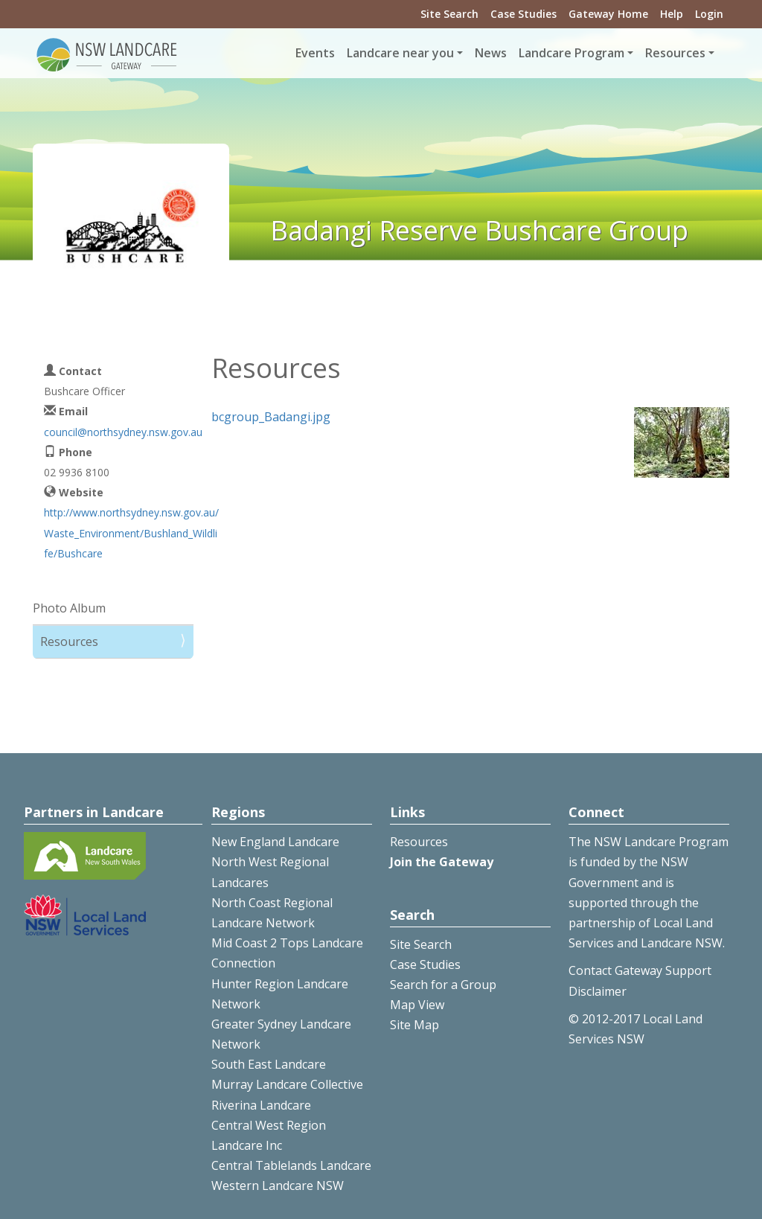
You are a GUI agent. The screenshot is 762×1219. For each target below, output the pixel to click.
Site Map (414, 1025)
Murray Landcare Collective (287, 1084)
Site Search (449, 14)
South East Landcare (268, 1064)
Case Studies (523, 14)
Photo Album (69, 608)
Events (315, 53)
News (491, 53)
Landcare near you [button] (400, 53)
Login (709, 14)
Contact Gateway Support (640, 970)
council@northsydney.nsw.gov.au (123, 432)
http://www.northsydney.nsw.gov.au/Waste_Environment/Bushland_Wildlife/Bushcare (131, 532)
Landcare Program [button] (571, 53)
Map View (417, 1004)
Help (671, 14)
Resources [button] (675, 53)
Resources (69, 641)
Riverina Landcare (261, 1105)
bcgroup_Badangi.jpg (270, 417)
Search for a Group (443, 984)
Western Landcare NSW (277, 1185)
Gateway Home (608, 14)
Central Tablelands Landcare (291, 1165)
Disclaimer (598, 991)
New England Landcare (275, 842)
